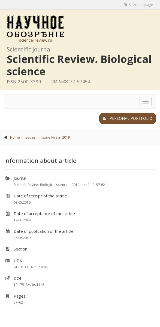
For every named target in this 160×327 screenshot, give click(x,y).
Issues (30, 137)
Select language (138, 4)
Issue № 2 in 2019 (55, 137)
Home (15, 137)
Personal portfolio (127, 118)
